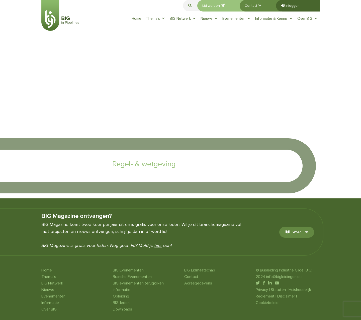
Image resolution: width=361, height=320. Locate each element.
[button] (190, 5)
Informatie (50, 302)
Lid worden (213, 6)
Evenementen (236, 18)
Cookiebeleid (267, 302)
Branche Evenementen (132, 276)
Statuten (278, 289)
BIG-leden (121, 302)
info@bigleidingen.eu (284, 276)
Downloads (122, 309)
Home (136, 18)
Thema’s (155, 18)
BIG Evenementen (128, 270)
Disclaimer (286, 296)
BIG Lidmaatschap (199, 270)
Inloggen (290, 6)
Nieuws (209, 18)
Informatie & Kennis (274, 18)
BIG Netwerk (183, 18)
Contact (253, 6)
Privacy (262, 289)
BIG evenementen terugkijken (138, 283)
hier (158, 245)
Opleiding (121, 296)
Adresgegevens (198, 283)
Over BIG (307, 18)
